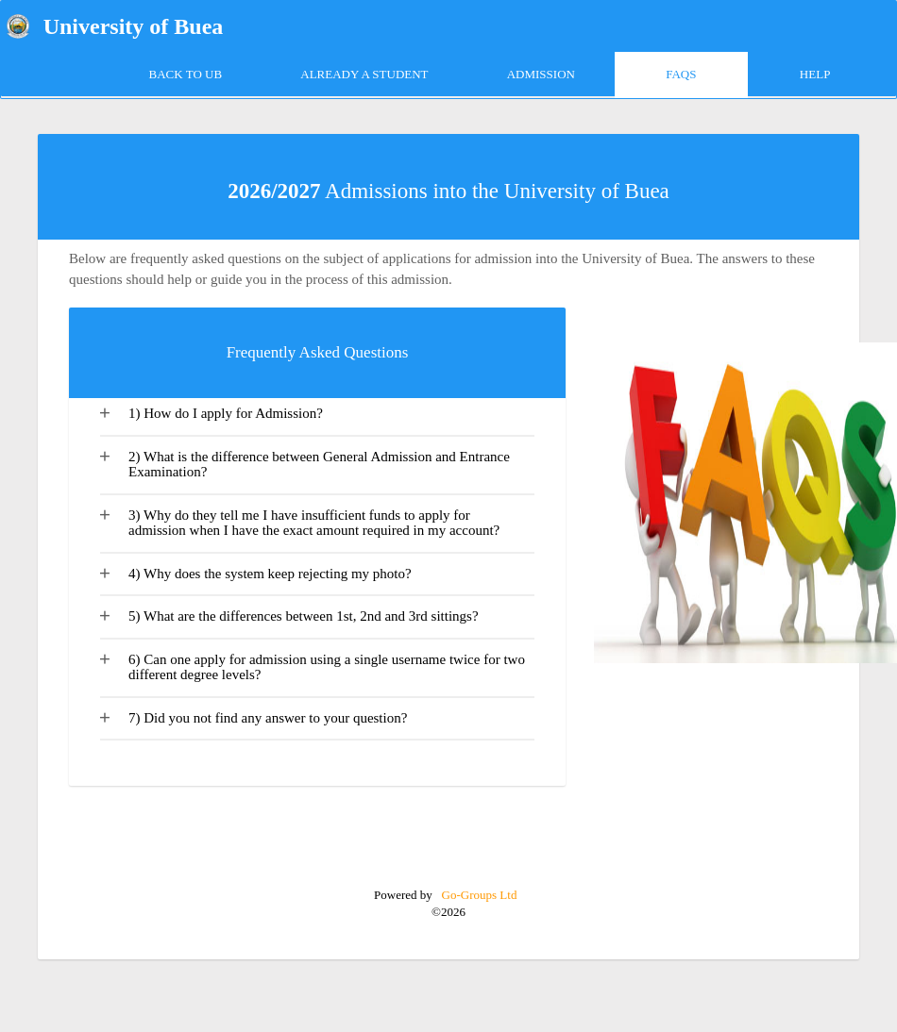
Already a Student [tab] (364, 74)
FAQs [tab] (681, 74)
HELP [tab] (815, 74)
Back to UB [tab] (186, 74)
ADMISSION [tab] (541, 74)
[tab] (317, 417)
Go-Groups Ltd (477, 895)
